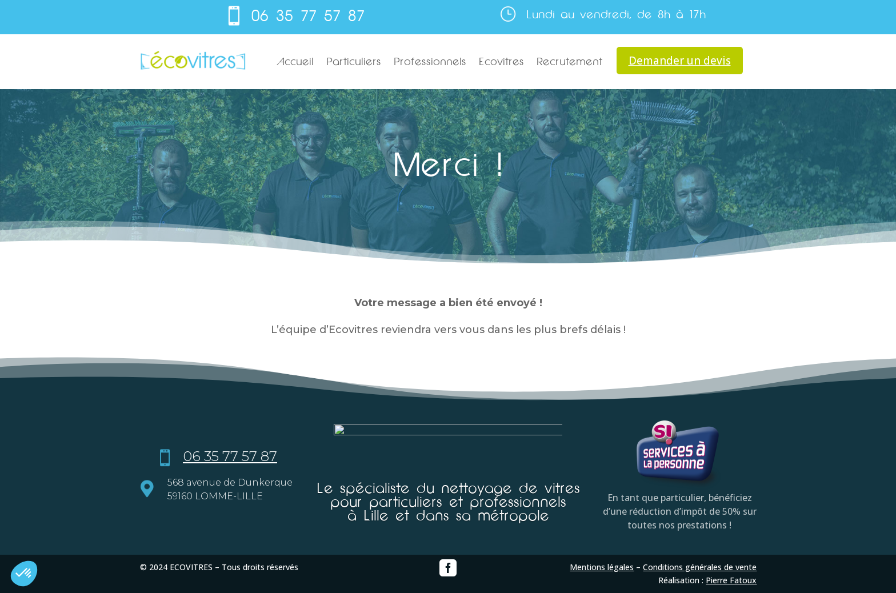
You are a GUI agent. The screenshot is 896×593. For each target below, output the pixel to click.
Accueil (295, 61)
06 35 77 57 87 (308, 16)
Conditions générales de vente (700, 567)
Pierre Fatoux (731, 580)
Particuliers (353, 61)
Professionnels (430, 61)
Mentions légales (602, 567)
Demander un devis (680, 60)
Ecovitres (501, 61)
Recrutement (569, 61)
